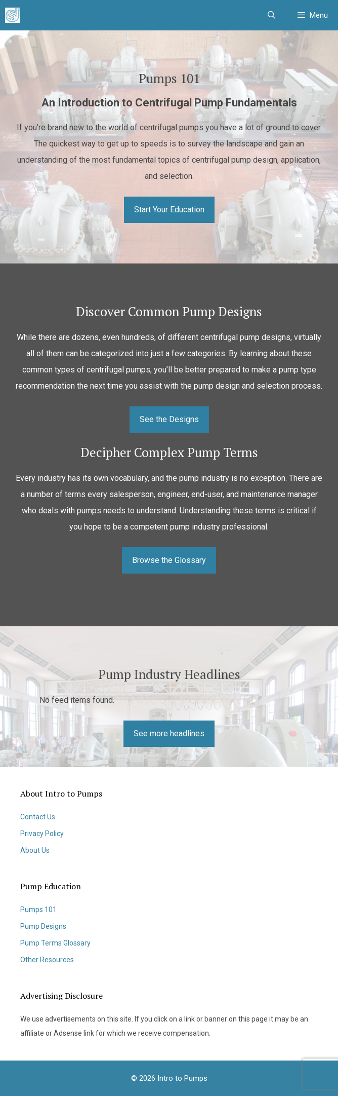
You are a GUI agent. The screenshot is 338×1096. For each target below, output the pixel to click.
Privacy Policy (42, 833)
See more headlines (169, 733)
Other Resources (47, 960)
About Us (35, 850)
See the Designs (169, 419)
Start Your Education (169, 209)
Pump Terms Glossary (55, 943)
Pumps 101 (38, 909)
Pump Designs (43, 926)
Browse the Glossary (169, 560)
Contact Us (37, 817)
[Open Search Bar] (271, 15)
